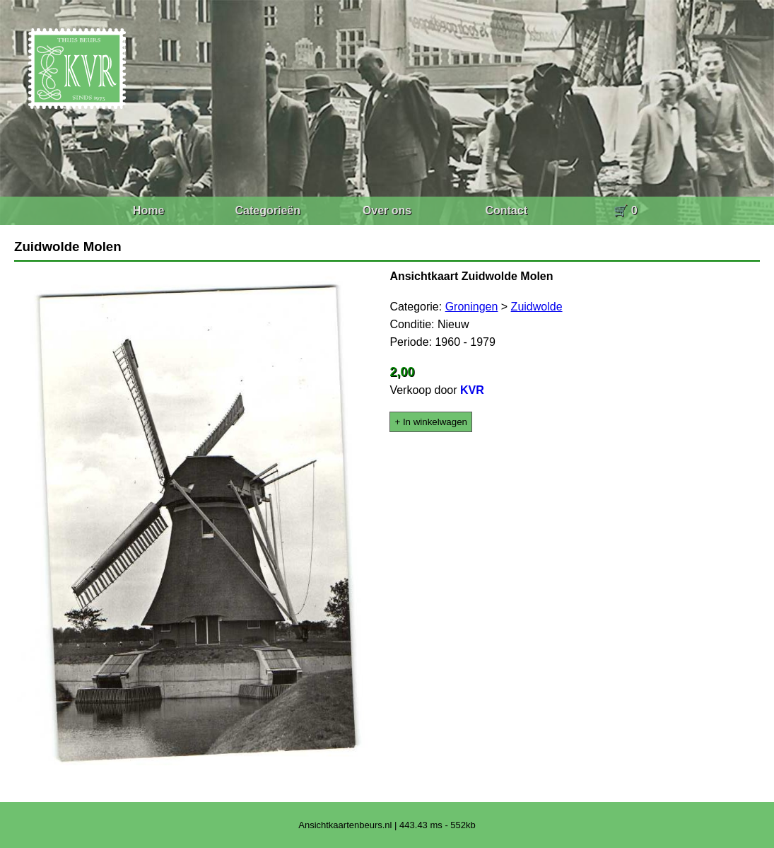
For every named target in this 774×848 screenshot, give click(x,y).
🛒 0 (625, 210)
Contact (506, 210)
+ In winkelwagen (430, 422)
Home (148, 210)
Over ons (387, 210)
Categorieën (267, 210)
